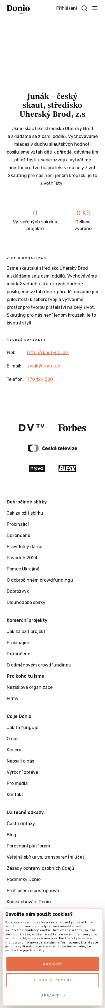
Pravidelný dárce (24, 546)
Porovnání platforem (28, 846)
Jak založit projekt (26, 631)
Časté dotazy (21, 823)
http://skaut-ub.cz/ (48, 352)
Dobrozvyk (18, 591)
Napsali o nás (20, 761)
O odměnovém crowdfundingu (39, 665)
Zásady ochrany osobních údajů (40, 868)
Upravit (53, 995)
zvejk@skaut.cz (43, 366)
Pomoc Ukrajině (23, 569)
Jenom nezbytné (53, 980)
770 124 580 (40, 379)
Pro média (17, 783)
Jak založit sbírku (25, 513)
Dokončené (18, 535)
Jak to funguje (22, 727)
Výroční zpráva (22, 772)
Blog (11, 834)
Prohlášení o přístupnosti (33, 890)
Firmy (12, 698)
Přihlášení (66, 8)
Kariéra (14, 750)
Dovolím (52, 964)
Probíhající (18, 524)
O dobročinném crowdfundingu (40, 580)
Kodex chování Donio (29, 901)
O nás (12, 738)
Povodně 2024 (22, 557)
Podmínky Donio (24, 879)
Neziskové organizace (30, 687)
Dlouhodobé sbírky (26, 602)
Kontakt (15, 794)
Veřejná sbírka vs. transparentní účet (45, 857)
